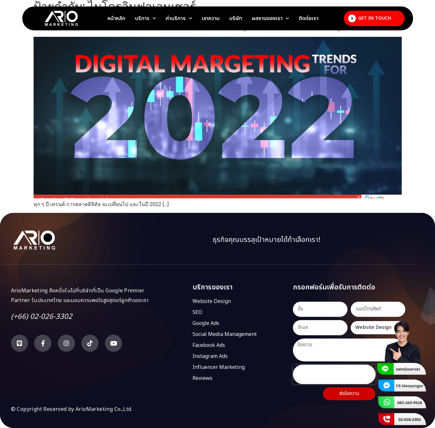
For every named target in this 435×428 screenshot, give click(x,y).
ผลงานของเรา (270, 18)
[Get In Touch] (352, 18)
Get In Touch (374, 18)
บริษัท (235, 18)
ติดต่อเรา (308, 18)
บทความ (211, 18)
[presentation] (334, 374)
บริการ (145, 18)
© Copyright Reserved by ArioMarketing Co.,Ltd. (71, 409)
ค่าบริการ (179, 18)
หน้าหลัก (116, 18)
